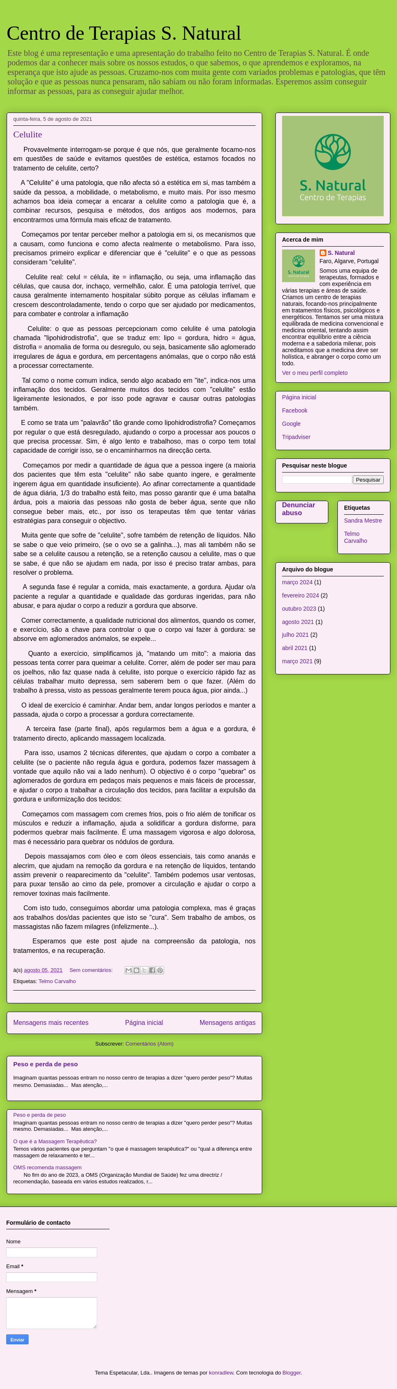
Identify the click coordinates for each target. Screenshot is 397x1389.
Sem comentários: (91, 970)
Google (291, 423)
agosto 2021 (298, 622)
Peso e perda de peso (45, 1064)
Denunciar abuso (298, 508)
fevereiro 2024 (300, 595)
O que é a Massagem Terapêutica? (55, 1141)
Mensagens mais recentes (50, 1022)
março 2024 (297, 582)
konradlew (221, 1373)
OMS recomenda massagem (47, 1167)
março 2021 (297, 661)
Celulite (27, 134)
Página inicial (144, 1022)
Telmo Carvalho (57, 981)
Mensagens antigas (228, 1022)
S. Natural (341, 252)
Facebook (294, 410)
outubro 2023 (299, 608)
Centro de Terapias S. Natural (124, 33)
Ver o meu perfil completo (315, 372)
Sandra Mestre (363, 520)
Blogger (291, 1373)
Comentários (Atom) (149, 1044)
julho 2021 (295, 634)
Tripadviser (296, 437)
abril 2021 (295, 648)
